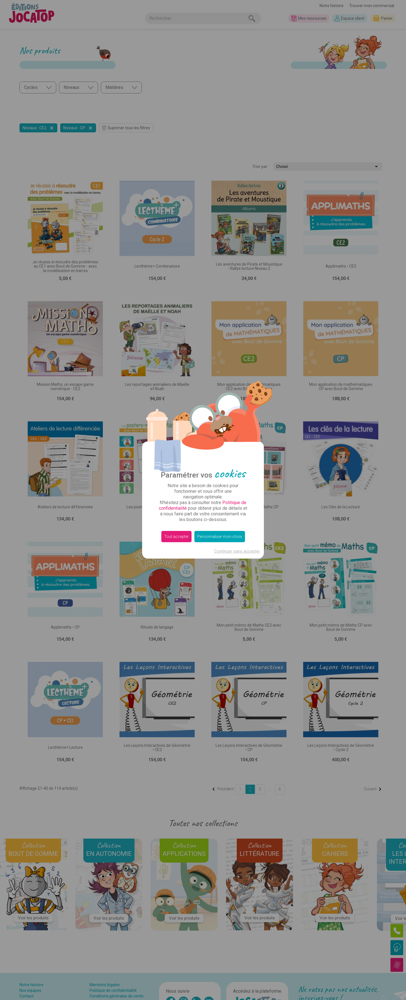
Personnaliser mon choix (219, 536)
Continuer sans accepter (237, 551)
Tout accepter (176, 536)
